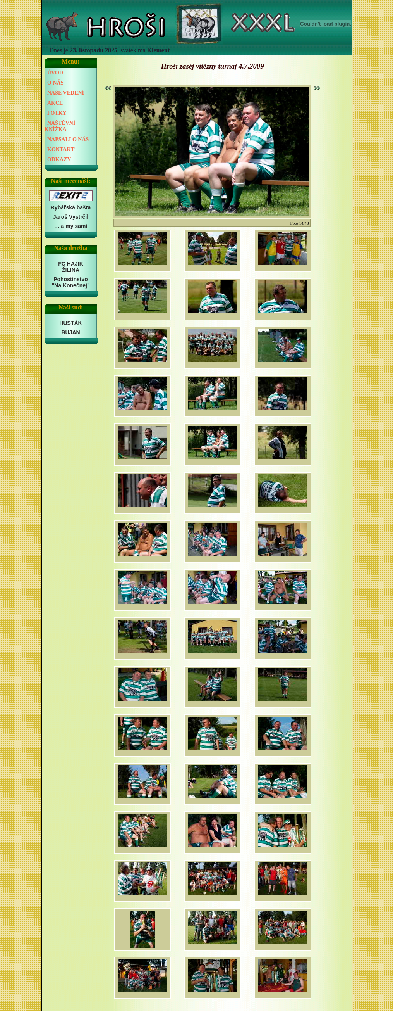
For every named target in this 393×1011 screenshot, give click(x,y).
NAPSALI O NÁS (68, 139)
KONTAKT (61, 149)
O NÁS (55, 83)
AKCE (55, 103)
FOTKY (57, 113)
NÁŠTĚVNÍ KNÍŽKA (60, 126)
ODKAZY (59, 159)
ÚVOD (55, 73)
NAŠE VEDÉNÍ (65, 93)
